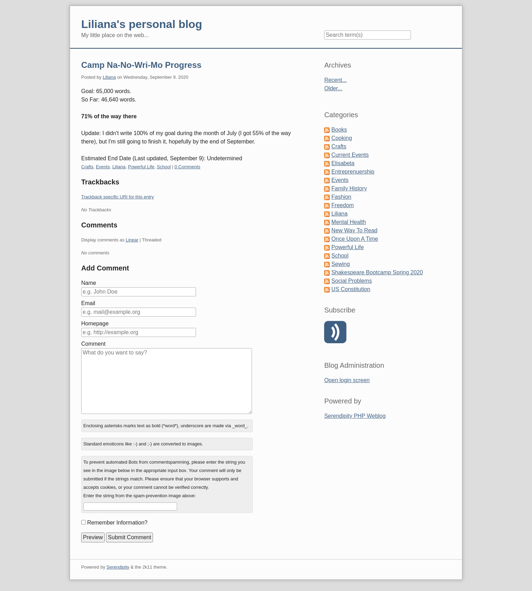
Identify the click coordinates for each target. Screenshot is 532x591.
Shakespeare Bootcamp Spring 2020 (377, 272)
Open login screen (347, 380)
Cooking (341, 138)
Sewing (340, 264)
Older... (333, 88)
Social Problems (351, 281)
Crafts (87, 166)
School (164, 166)
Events (103, 166)
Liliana (109, 77)
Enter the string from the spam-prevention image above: (139, 495)
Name (88, 283)
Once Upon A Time (354, 239)
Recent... (335, 80)
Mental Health (348, 222)
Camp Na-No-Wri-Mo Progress (141, 65)
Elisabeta (343, 163)
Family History (349, 188)
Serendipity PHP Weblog (355, 416)
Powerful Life (141, 166)
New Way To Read (354, 230)
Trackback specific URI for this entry (117, 196)
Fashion (341, 197)
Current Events (350, 155)
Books (339, 130)
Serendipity (117, 567)
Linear (132, 239)
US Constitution (350, 289)
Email (88, 303)
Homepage (94, 323)
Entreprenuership (352, 172)
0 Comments (187, 166)
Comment (93, 344)
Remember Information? (117, 523)
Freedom (342, 205)
